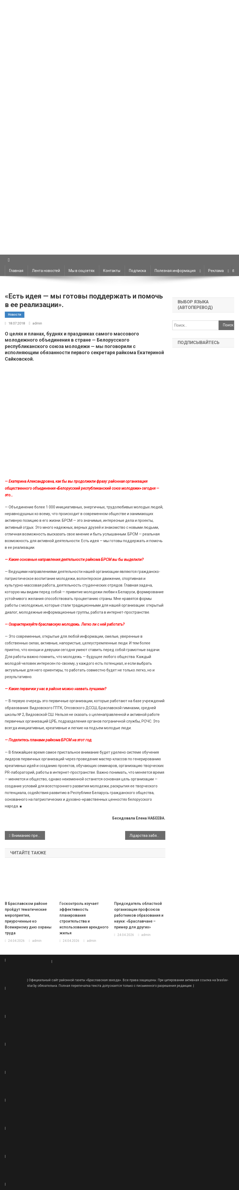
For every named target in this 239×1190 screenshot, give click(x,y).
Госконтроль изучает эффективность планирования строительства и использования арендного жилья (84, 918)
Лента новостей (46, 271)
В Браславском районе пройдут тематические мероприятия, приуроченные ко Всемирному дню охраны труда (28, 918)
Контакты (111, 271)
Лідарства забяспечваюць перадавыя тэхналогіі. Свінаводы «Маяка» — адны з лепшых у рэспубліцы (147, 835)
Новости (14, 314)
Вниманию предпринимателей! (28, 835)
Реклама (216, 271)
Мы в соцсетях (82, 271)
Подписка (137, 271)
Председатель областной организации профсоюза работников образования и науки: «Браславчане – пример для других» (138, 915)
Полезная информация (175, 271)
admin (37, 323)
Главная (16, 271)
